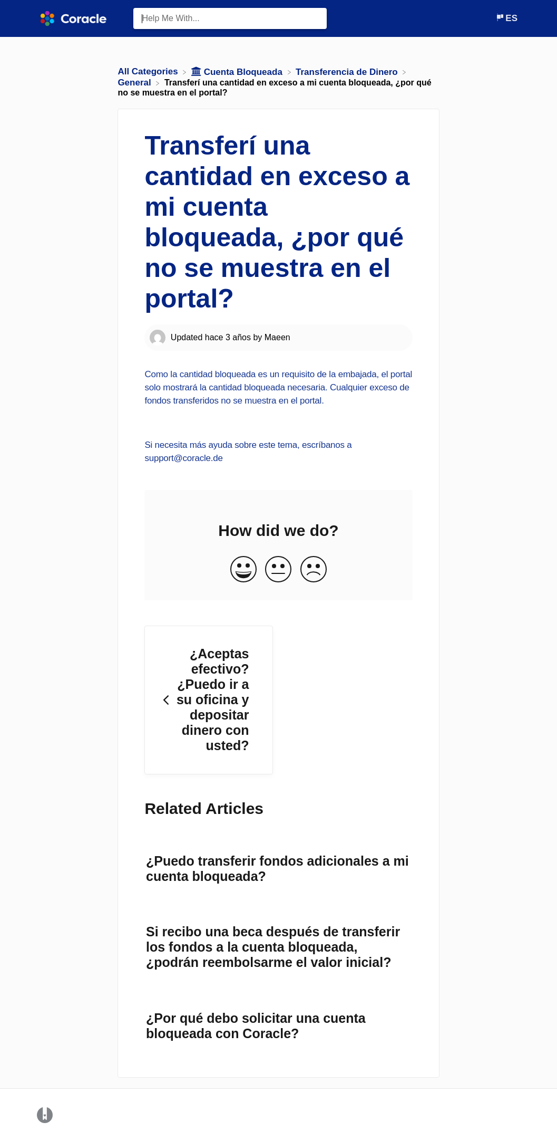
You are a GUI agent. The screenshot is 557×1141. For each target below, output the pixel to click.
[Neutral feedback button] (278, 569)
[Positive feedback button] (243, 569)
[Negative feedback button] (313, 569)
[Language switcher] (506, 18)
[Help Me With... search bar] (230, 18)
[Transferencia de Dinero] (348, 71)
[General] (135, 83)
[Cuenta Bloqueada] (238, 71)
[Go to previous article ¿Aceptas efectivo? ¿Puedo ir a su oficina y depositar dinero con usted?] (208, 700)
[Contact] (487, 18)
